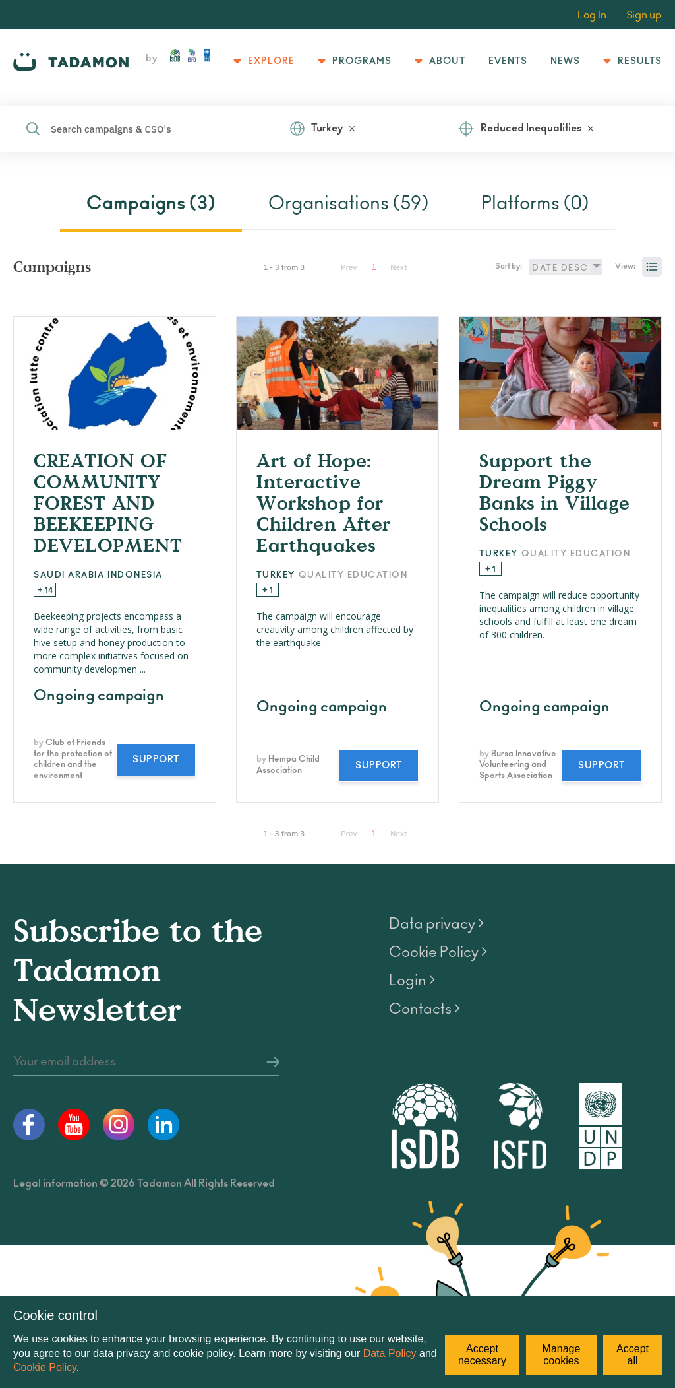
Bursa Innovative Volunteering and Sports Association (517, 765)
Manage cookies (562, 1354)
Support (155, 759)
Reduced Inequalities (531, 128)
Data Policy (390, 1353)
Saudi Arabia (69, 575)
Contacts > (424, 1009)
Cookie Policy (44, 1367)
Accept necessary (482, 1354)
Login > (412, 981)
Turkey (327, 128)
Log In (591, 15)
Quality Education (353, 575)
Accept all (632, 1354)
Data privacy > (436, 924)
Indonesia (135, 575)
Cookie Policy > (438, 952)
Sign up (644, 15)
